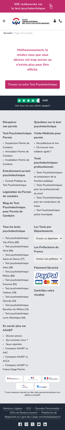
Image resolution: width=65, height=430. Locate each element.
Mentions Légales (12, 408)
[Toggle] (55, 21)
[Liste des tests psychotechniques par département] (48, 238)
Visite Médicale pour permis (47, 135)
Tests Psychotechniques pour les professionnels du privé (48, 189)
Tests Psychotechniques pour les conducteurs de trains (48, 202)
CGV (28, 408)
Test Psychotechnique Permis (17, 135)
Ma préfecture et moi (47, 143)
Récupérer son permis (10, 124)
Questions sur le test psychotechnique (47, 124)
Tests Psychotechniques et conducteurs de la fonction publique (48, 177)
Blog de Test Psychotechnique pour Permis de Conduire (14, 209)
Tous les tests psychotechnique (14, 229)
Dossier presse (13, 336)
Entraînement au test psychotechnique (16, 173)
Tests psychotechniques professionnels (46, 163)
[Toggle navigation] (4, 21)
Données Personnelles (47, 408)
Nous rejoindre (13, 344)
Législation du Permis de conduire (17, 194)
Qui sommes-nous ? (16, 340)
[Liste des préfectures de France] (48, 259)
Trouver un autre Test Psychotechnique (32, 84)
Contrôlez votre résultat (44, 293)
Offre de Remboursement (23, 412)
